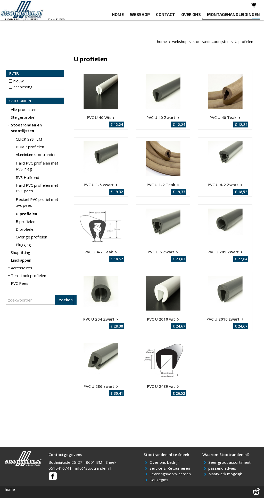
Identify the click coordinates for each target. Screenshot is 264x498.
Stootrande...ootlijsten (211, 41)
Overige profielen (31, 236)
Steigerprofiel (16, 23)
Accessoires (161, 23)
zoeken (66, 299)
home (10, 489)
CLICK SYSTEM (29, 139)
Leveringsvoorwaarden (171, 473)
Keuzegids (159, 479)
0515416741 (60, 468)
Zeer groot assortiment (230, 462)
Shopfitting (103, 23)
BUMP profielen (30, 146)
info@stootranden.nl (93, 468)
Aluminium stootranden (36, 154)
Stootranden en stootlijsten (61, 23)
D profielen (26, 229)
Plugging (23, 244)
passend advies (223, 468)
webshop (179, 41)
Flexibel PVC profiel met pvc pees (37, 202)
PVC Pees (56, 29)
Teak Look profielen (21, 29)
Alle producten (23, 109)
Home (162, 41)
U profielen (26, 213)
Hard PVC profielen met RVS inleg (37, 165)
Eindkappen (132, 23)
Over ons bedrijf (165, 462)
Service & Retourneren (170, 468)
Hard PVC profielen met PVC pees (37, 188)
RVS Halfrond (27, 177)
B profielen (25, 221)
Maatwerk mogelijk (226, 473)
